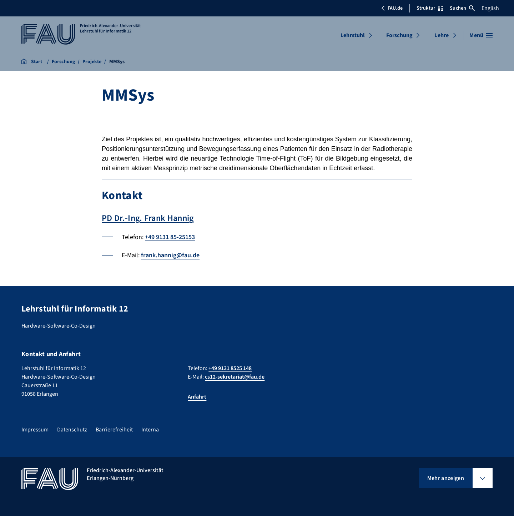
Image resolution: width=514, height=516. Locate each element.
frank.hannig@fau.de (170, 255)
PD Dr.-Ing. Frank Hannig (148, 218)
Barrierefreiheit (114, 430)
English (490, 8)
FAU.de (392, 8)
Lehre (441, 35)
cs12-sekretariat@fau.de (234, 377)
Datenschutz (72, 430)
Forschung (399, 35)
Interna (150, 430)
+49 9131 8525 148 (230, 368)
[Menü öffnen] (481, 35)
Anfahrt (197, 397)
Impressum (35, 430)
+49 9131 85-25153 (170, 237)
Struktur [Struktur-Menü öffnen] (430, 8)
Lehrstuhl (353, 35)
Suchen (462, 8)
